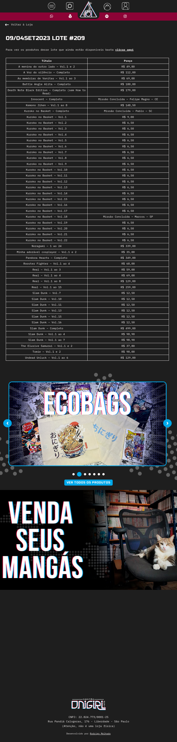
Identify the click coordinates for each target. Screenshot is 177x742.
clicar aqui (124, 49)
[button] (73, 474)
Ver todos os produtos (88, 482)
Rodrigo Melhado (100, 733)
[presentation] (7, 423)
